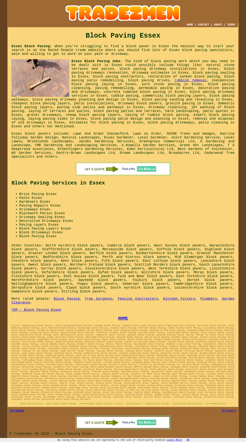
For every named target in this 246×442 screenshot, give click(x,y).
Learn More (174, 440)
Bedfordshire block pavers (70, 257)
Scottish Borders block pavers (165, 265)
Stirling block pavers (83, 291)
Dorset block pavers (209, 280)
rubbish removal (191, 80)
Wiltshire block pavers (165, 272)
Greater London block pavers (56, 253)
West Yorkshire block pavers (176, 268)
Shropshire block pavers (36, 288)
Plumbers (208, 299)
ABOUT (218, 24)
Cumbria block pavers (128, 245)
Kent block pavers (79, 261)
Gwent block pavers (47, 265)
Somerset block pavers (146, 284)
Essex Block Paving (31, 46)
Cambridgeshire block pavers (203, 284)
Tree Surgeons (99, 299)
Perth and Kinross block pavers (136, 257)
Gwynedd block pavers (102, 280)
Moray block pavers (213, 272)
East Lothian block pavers (169, 261)
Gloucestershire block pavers (114, 268)
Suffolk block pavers (178, 249)
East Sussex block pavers (89, 276)
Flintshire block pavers (35, 276)
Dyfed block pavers (117, 272)
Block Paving (67, 299)
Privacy (229, 411)
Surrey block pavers (61, 268)
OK (188, 440)
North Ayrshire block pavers (74, 245)
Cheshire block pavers (34, 261)
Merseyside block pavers (127, 249)
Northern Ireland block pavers (100, 265)
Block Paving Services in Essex (58, 183)
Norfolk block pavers (111, 253)
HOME (190, 24)
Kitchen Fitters (179, 299)
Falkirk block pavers (156, 280)
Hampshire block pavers (34, 291)
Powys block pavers (97, 284)
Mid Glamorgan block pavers (203, 257)
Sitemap (17, 411)
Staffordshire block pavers (70, 249)
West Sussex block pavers (179, 245)
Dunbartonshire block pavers (164, 253)
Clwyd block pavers (86, 288)
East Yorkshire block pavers (204, 276)
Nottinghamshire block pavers (42, 284)
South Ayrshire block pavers (140, 288)
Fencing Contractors (138, 299)
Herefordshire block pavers (41, 280)
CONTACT (203, 24)
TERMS (231, 24)
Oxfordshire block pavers (67, 272)
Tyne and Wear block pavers (145, 276)
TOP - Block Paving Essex (36, 310)
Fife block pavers (120, 261)
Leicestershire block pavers (203, 288)
